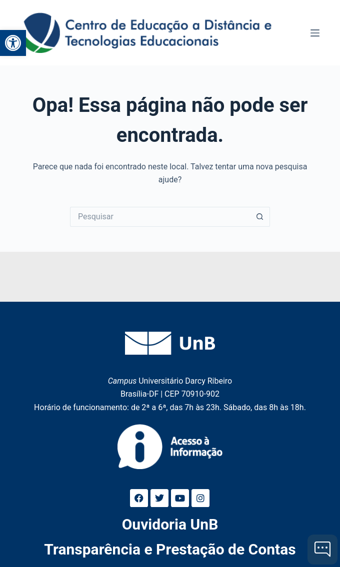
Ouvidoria (170, 524)
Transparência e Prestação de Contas (170, 549)
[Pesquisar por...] (160, 217)
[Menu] (315, 32)
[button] (13, 43)
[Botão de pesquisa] (260, 217)
